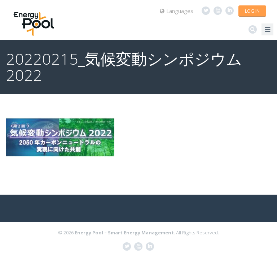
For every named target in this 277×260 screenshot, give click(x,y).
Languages (176, 10)
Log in (252, 11)
